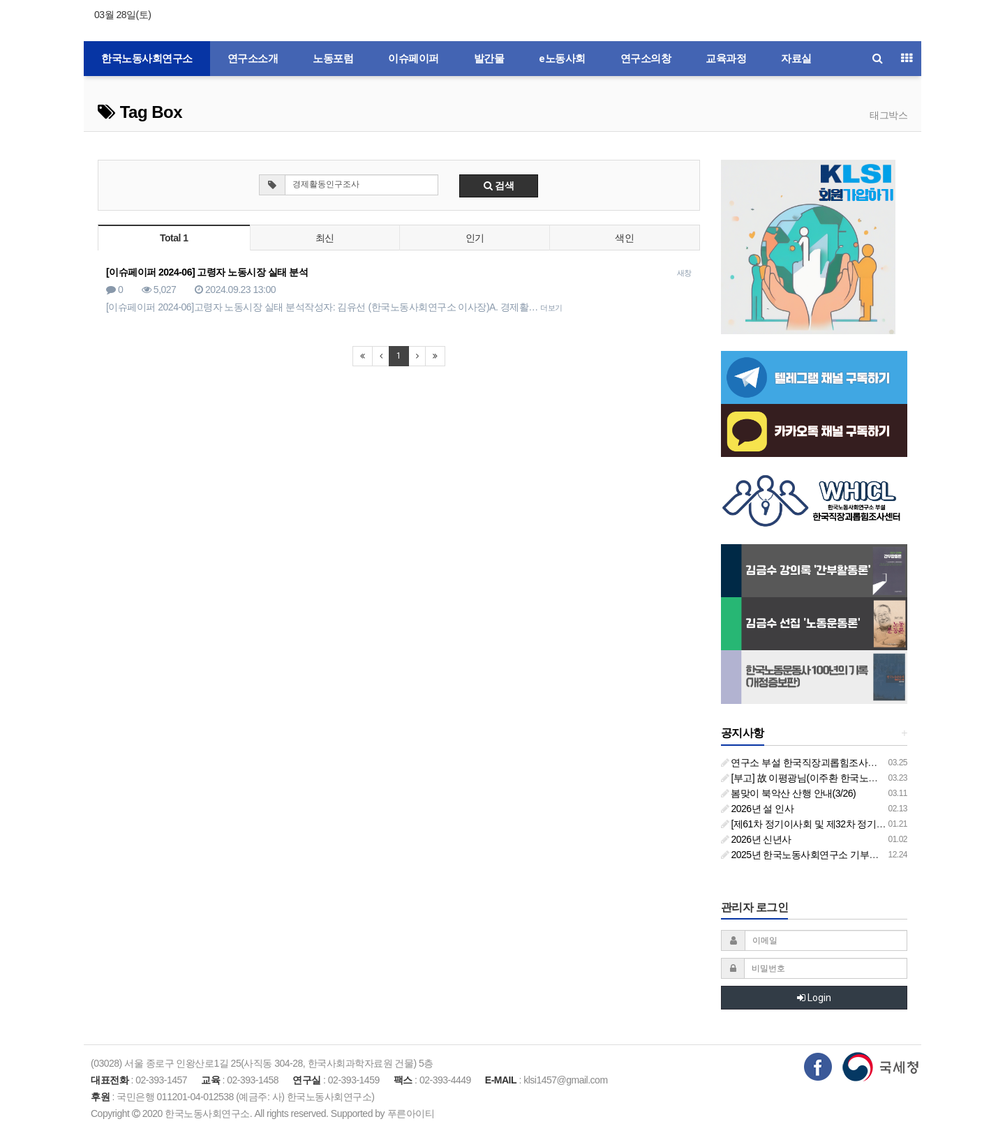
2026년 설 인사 (757, 808)
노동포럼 (333, 58)
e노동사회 (562, 58)
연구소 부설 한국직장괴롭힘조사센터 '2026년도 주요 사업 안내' (858, 762)
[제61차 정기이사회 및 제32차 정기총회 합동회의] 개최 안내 (851, 824)
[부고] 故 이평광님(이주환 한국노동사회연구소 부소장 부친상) (855, 777)
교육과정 (726, 58)
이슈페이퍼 (413, 58)
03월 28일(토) (122, 14)
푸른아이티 (411, 1113)
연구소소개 (253, 58)
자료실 (796, 58)
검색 (499, 185)
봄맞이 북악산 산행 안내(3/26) (788, 793)
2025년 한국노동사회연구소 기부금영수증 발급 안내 (835, 854)
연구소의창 (645, 58)
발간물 (489, 58)
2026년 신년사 (756, 839)
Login (814, 997)
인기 (475, 237)
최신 (324, 237)
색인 (624, 237)
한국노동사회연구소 (147, 58)
